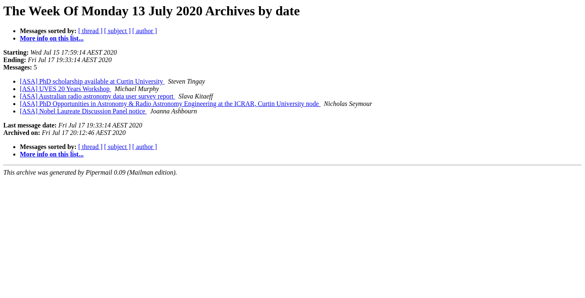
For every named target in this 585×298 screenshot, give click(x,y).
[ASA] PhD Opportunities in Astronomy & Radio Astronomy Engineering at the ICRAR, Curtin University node (170, 103)
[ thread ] (90, 30)
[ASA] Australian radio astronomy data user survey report (97, 96)
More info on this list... (52, 38)
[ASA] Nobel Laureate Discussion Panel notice (83, 111)
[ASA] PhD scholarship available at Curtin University (92, 81)
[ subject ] (117, 30)
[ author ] (144, 30)
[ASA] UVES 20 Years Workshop (65, 88)
